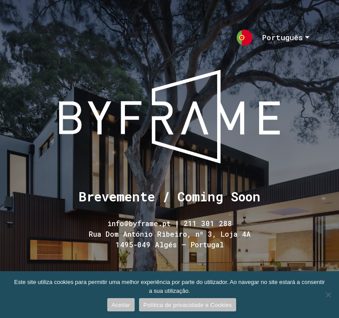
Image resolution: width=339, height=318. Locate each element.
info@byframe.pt (138, 223)
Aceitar (121, 305)
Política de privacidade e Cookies (187, 305)
